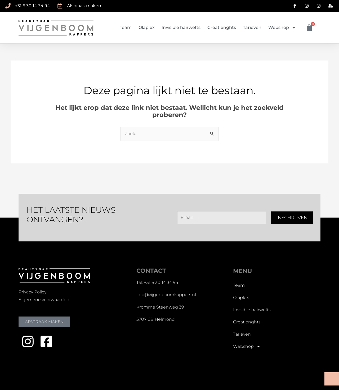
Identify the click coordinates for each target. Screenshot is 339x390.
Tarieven (252, 27)
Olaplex (147, 27)
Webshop (282, 27)
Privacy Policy (32, 291)
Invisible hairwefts (181, 27)
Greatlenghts (221, 27)
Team (126, 27)
